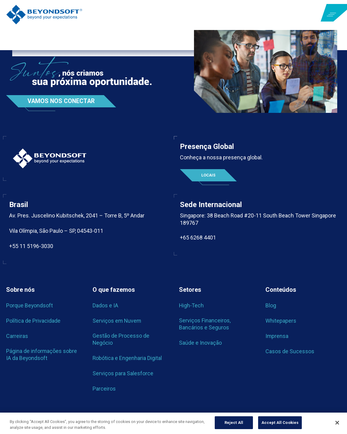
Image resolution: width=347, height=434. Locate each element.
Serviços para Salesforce (123, 373)
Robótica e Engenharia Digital (127, 358)
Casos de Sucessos (289, 351)
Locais (208, 175)
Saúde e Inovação (200, 342)
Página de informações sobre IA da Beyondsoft (41, 354)
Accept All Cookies (279, 422)
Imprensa (277, 336)
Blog (270, 305)
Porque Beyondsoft (29, 305)
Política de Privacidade (33, 321)
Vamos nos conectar (62, 101)
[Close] (337, 422)
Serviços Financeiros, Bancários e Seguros (205, 324)
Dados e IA (105, 305)
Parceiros (104, 388)
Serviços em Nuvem (117, 321)
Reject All (234, 422)
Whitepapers (280, 321)
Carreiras (17, 336)
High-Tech (191, 305)
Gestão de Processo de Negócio (121, 339)
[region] (173, 423)
